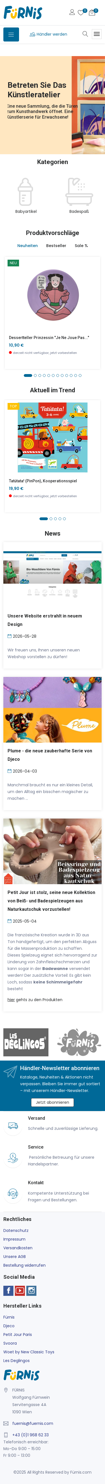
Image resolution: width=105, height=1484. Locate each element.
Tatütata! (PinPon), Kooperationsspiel (43, 481)
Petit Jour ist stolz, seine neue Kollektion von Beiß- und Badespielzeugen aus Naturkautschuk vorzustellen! (51, 901)
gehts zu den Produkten (35, 1000)
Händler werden (52, 34)
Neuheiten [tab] (27, 245)
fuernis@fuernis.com (32, 1423)
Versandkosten (17, 1248)
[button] (28, 375)
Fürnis (9, 1317)
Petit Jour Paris (17, 1334)
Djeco (9, 1326)
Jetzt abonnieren (52, 1102)
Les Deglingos (16, 1360)
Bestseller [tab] (56, 245)
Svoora (10, 1343)
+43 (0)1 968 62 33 (30, 1435)
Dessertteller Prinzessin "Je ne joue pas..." (49, 337)
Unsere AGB (14, 1256)
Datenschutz (16, 1230)
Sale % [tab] (81, 245)
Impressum (14, 1239)
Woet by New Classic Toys (28, 1352)
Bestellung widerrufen (24, 1265)
